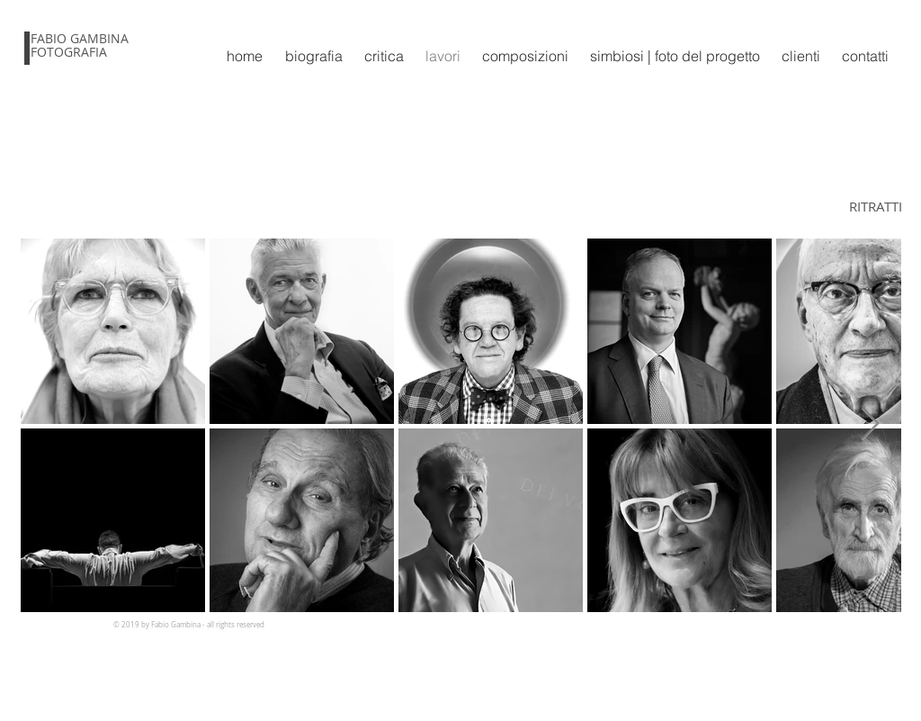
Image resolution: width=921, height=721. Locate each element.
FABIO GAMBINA (80, 38)
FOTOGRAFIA (69, 51)
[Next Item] (870, 424)
